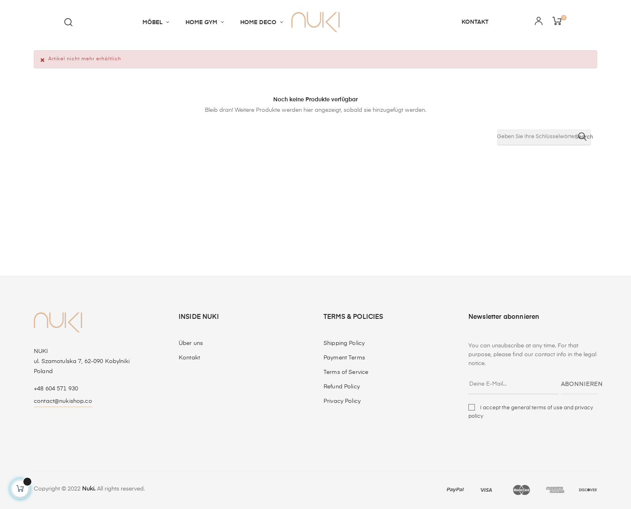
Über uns (191, 343)
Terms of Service (346, 372)
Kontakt (189, 358)
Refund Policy (342, 387)
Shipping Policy (344, 343)
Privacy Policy (342, 401)
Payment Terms (344, 358)
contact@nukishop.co (63, 401)
